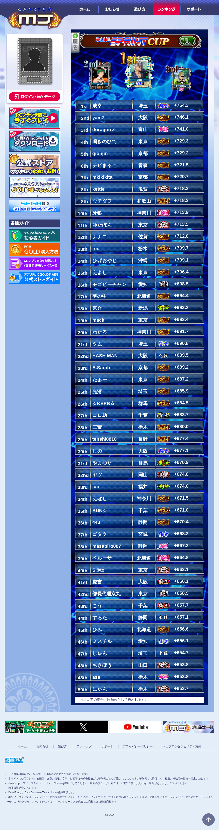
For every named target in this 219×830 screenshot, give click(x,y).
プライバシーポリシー (138, 746)
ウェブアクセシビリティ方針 (181, 746)
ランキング (166, 7)
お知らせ (42, 746)
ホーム (84, 7)
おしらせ (112, 7)
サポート (194, 7)
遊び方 (139, 7)
